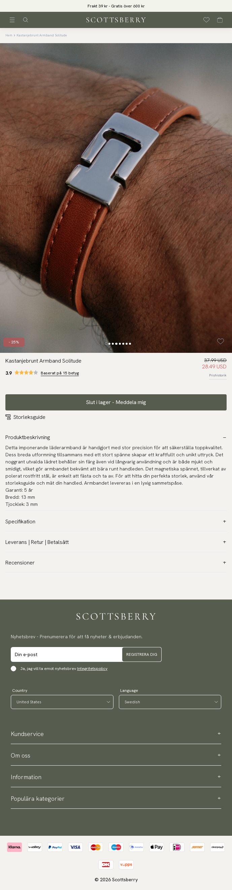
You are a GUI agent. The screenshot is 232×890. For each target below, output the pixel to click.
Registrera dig (141, 654)
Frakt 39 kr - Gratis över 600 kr (116, 6)
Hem (8, 35)
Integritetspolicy (92, 668)
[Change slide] (106, 344)
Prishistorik (218, 375)
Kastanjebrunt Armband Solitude (41, 35)
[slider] (116, 6)
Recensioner (116, 562)
